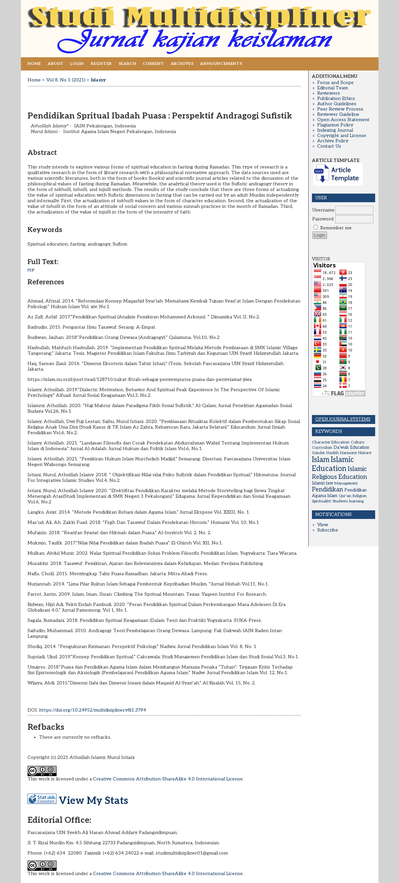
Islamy (98, 80)
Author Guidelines (336, 104)
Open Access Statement (343, 119)
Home (34, 63)
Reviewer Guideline (338, 114)
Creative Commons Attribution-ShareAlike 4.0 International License (168, 779)
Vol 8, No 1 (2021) (65, 80)
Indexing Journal (335, 130)
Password (322, 219)
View (322, 525)
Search (127, 63)
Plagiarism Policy (335, 125)
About (56, 63)
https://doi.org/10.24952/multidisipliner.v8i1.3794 (92, 710)
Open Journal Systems (343, 419)
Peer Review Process (340, 109)
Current (153, 63)
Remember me (336, 228)
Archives (182, 63)
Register (101, 63)
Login (77, 63)
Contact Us (329, 146)
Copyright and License (341, 135)
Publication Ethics (336, 98)
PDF (31, 270)
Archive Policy (332, 141)
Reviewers (328, 93)
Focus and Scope (335, 82)
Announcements (221, 63)
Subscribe (327, 530)
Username (323, 210)
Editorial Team (332, 88)
